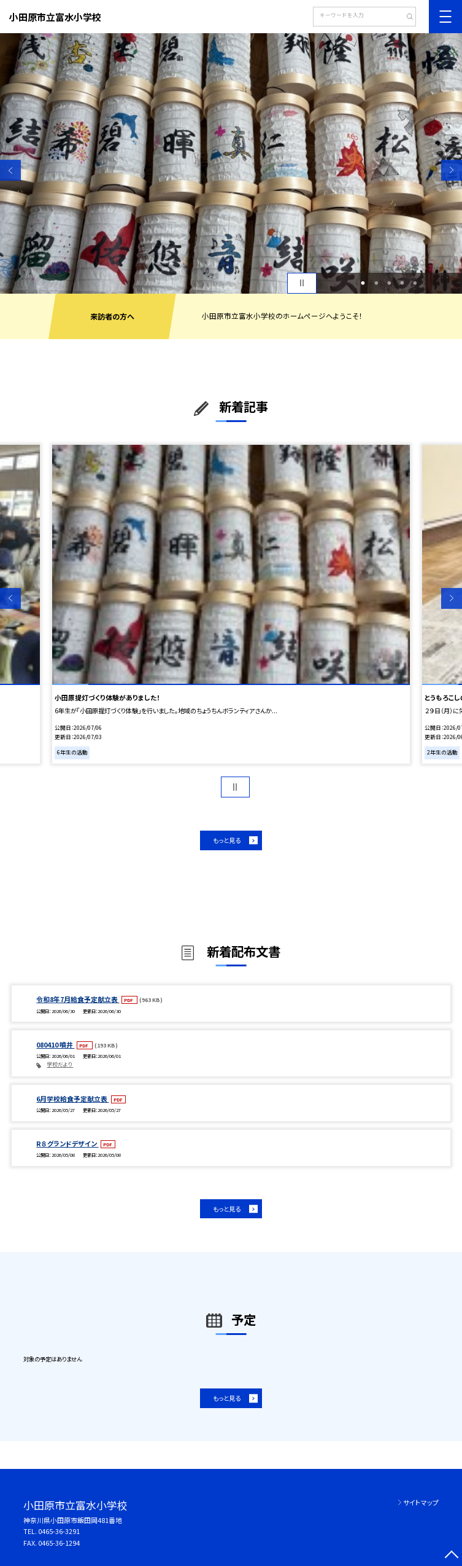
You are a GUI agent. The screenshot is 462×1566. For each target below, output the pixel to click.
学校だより (60, 1064)
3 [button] (389, 283)
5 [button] (415, 283)
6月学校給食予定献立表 (72, 1098)
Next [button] (451, 170)
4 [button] (402, 283)
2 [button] (376, 283)
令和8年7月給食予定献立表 (77, 999)
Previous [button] (10, 170)
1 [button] (363, 283)
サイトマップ (421, 1502)
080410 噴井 (55, 1044)
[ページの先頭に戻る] (451, 1555)
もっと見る (227, 840)
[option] (231, 163)
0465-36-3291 (59, 1531)
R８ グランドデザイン (67, 1143)
